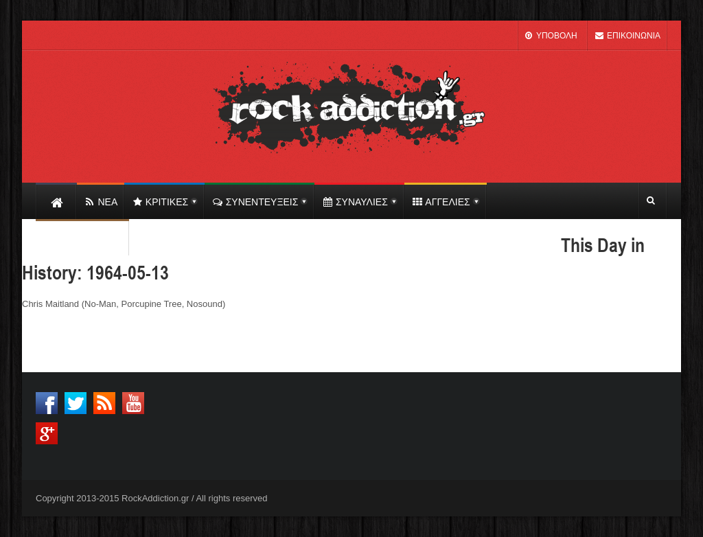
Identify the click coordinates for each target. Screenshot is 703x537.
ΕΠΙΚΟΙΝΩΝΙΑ (627, 36)
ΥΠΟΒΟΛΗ (550, 36)
